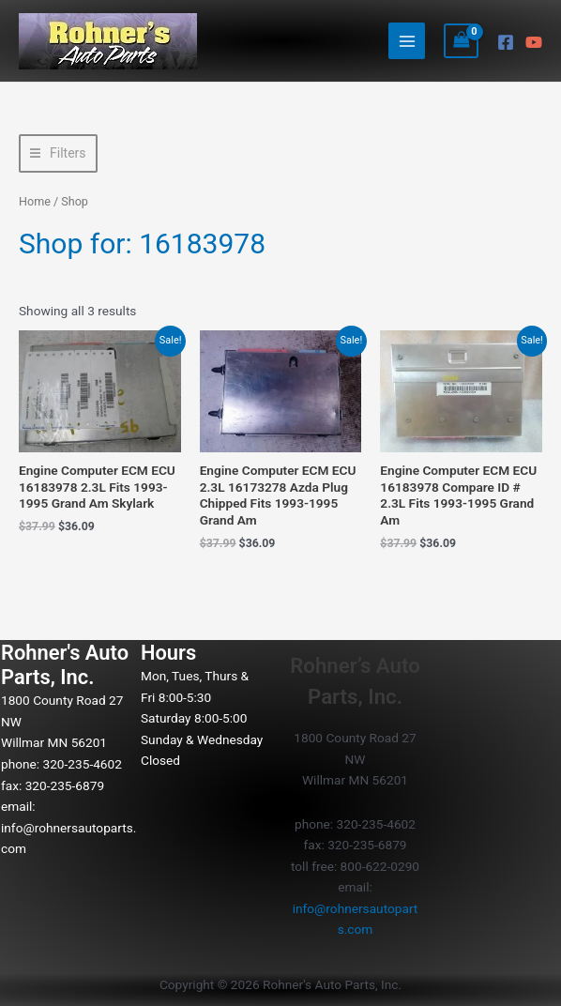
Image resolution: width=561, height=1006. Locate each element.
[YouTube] (533, 42)
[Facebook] (505, 42)
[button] (58, 153)
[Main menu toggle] (406, 41)
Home (35, 201)
